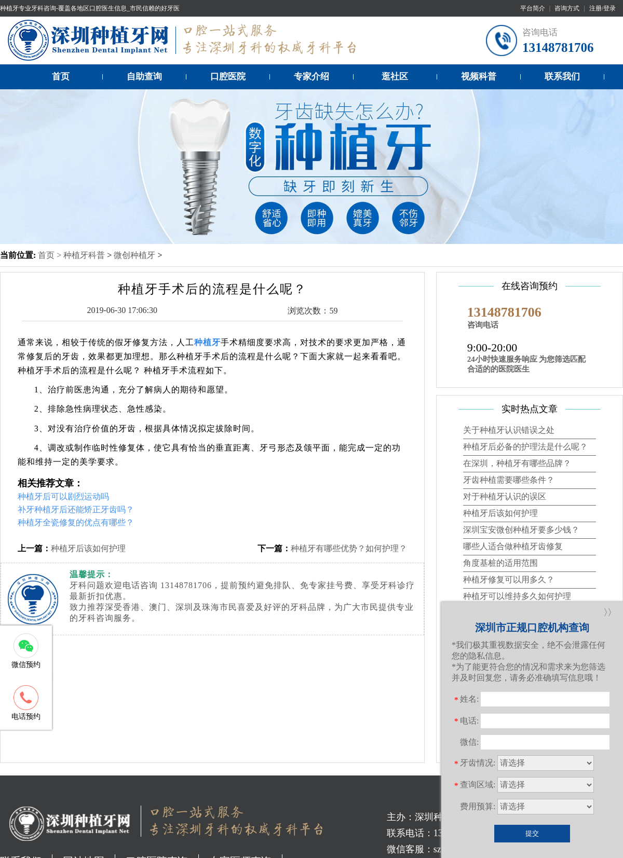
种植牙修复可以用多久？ (508, 579)
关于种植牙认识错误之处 (508, 430)
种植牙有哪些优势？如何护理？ (349, 548)
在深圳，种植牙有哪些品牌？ (517, 463)
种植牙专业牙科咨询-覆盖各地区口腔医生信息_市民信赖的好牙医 (90, 8)
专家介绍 (311, 76)
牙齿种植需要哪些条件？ (508, 479)
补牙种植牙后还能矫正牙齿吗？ (76, 509)
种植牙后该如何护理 (88, 548)
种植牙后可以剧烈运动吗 (63, 496)
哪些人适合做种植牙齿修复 (513, 546)
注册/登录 (602, 8)
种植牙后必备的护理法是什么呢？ (525, 446)
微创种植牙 (134, 255)
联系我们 (562, 76)
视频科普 (478, 76)
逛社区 (395, 76)
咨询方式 (566, 8)
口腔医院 (228, 76)
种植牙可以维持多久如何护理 (517, 596)
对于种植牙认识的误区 (504, 496)
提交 (532, 833)
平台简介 (532, 8)
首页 (61, 76)
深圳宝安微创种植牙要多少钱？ (521, 529)
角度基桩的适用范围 (500, 563)
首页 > (50, 255)
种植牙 (207, 342)
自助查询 (144, 76)
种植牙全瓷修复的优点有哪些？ (76, 522)
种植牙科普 (84, 255)
